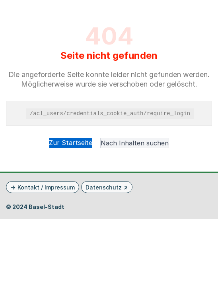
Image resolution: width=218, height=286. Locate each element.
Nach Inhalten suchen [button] (135, 143)
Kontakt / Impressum (46, 187)
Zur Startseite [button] (70, 143)
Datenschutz (104, 187)
